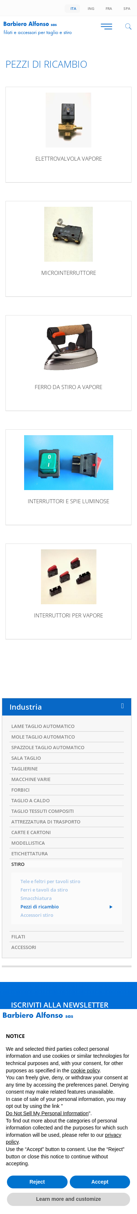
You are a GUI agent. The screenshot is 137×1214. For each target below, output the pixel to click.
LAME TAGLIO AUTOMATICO (43, 726)
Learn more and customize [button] (68, 1199)
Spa (125, 8)
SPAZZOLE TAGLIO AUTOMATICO (47, 747)
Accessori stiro (36, 915)
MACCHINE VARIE (30, 779)
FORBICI (20, 790)
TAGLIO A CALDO (30, 800)
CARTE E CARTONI (31, 832)
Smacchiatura (36, 898)
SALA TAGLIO (26, 758)
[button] (127, 1021)
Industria (25, 707)
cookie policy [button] (85, 1070)
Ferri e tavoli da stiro (44, 890)
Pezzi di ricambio (39, 906)
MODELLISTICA (28, 843)
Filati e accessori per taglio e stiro (38, 32)
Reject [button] (37, 1182)
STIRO (17, 864)
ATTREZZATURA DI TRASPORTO (45, 821)
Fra (107, 8)
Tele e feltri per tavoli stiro (50, 881)
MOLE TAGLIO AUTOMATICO (43, 736)
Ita (72, 8)
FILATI (18, 936)
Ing (89, 8)
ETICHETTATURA (29, 853)
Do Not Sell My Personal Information (47, 1113)
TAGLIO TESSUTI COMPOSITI (42, 811)
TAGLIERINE (24, 768)
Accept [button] (100, 1182)
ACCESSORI (23, 947)
